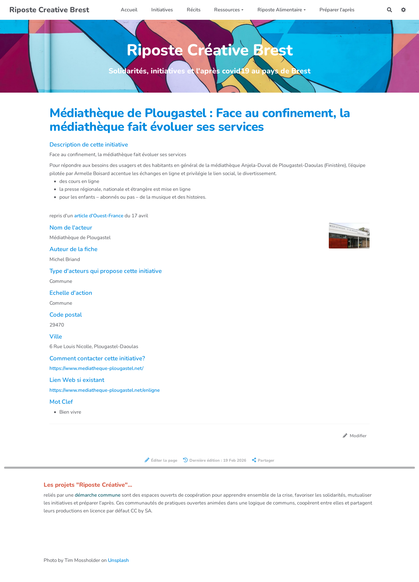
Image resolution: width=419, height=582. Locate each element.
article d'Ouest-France (98, 215)
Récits (193, 9)
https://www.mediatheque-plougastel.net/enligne (104, 390)
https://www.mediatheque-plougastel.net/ (96, 368)
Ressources (229, 9)
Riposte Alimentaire (282, 9)
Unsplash (118, 560)
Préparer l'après (336, 9)
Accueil (129, 9)
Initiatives (162, 9)
